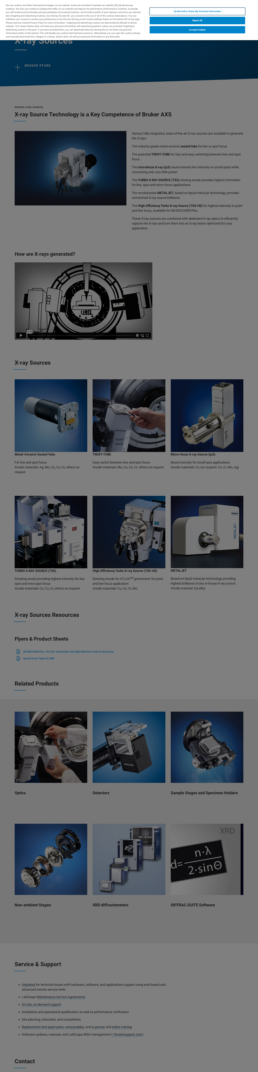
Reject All (197, 20)
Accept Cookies (197, 29)
